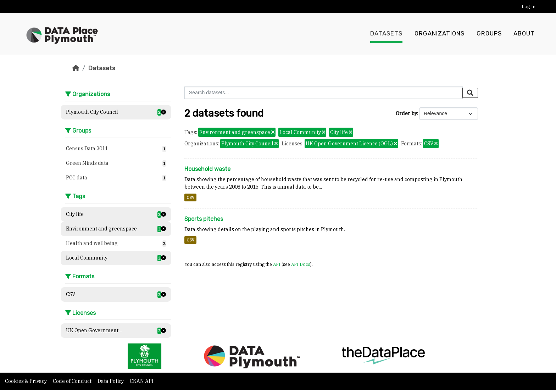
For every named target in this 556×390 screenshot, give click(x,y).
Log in (528, 7)
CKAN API (142, 381)
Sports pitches (203, 219)
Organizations (440, 33)
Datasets (386, 33)
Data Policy (111, 381)
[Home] (75, 68)
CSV (190, 197)
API (276, 264)
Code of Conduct (73, 381)
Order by (406, 113)
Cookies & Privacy (26, 381)
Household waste (207, 169)
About (524, 33)
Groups (489, 33)
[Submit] (470, 93)
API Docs (300, 264)
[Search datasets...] (323, 93)
